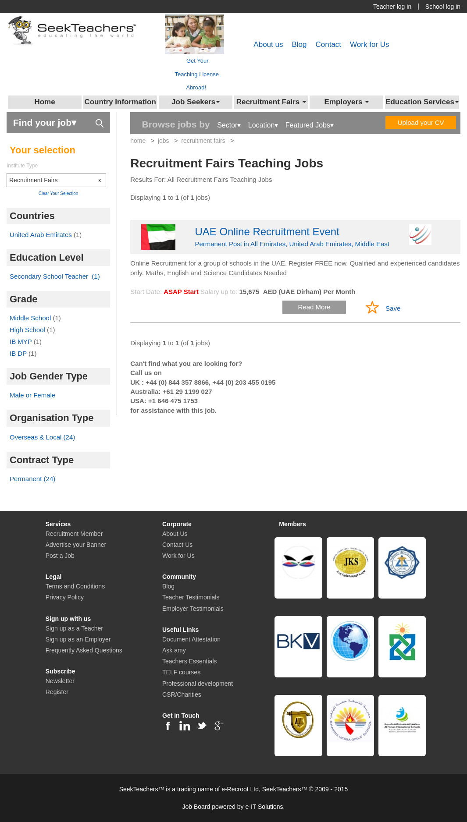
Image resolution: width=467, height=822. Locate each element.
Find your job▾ (58, 122)
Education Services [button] (422, 102)
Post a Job (60, 555)
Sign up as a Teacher (74, 628)
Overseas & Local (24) (42, 437)
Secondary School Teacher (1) (55, 276)
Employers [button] (346, 102)
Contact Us (177, 544)
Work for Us (369, 44)
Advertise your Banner (76, 544)
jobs (163, 140)
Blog (299, 44)
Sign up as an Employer (78, 639)
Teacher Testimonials (190, 597)
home (138, 140)
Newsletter (60, 680)
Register (57, 691)
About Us (175, 533)
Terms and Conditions (75, 586)
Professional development (197, 683)
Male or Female (32, 395)
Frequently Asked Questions (84, 650)
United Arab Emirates (42, 234)
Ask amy (174, 650)
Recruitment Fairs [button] (271, 102)
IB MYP (22, 341)
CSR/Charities (181, 694)
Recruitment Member (74, 533)
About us (268, 44)
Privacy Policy (65, 597)
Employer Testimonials (193, 608)
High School (28, 329)
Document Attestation (191, 639)
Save (392, 308)
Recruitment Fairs (57, 180)
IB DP (19, 353)
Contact (328, 44)
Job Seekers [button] (195, 102)
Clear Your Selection (58, 193)
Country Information (120, 102)
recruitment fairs (203, 140)
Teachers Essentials (189, 661)
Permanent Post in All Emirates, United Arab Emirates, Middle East (295, 236)
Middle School (31, 318)
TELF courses (181, 672)
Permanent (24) (32, 478)
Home (44, 102)
